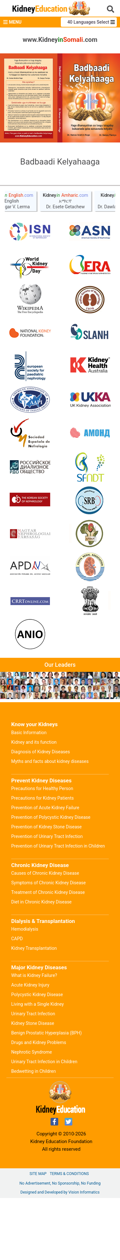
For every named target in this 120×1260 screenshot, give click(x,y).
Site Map (37, 1235)
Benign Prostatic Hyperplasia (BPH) (46, 1094)
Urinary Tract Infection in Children (44, 1123)
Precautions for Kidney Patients (42, 860)
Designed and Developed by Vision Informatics (60, 1254)
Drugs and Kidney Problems (38, 1104)
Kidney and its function (34, 804)
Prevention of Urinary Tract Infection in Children (58, 907)
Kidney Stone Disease (32, 1085)
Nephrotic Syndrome (31, 1114)
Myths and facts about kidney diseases (50, 823)
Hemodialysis (24, 991)
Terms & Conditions (69, 1235)
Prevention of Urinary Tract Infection (47, 898)
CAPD (17, 1000)
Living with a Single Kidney (37, 1066)
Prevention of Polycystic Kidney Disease (51, 879)
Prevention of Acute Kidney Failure (45, 869)
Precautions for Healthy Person (42, 850)
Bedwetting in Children (33, 1133)
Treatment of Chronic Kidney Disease (48, 954)
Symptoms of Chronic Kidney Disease (48, 944)
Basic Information (29, 794)
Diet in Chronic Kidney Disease (41, 963)
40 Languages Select (88, 22)
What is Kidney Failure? (34, 1037)
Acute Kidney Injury (30, 1046)
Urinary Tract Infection (33, 1075)
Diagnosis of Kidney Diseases (40, 813)
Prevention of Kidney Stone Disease (46, 888)
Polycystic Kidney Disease (37, 1056)
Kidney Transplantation (34, 1010)
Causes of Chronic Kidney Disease (45, 935)
